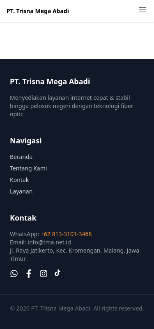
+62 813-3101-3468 (66, 234)
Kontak (19, 180)
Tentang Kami (28, 168)
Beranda (21, 157)
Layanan (21, 191)
